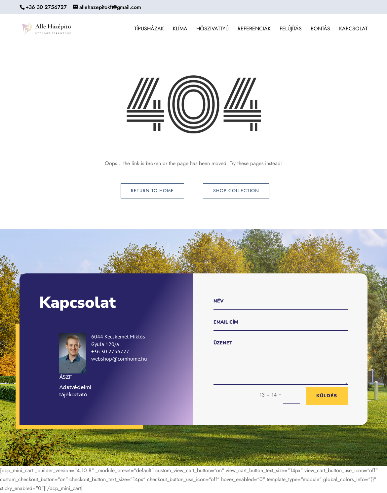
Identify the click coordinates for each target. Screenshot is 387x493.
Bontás (320, 29)
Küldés (326, 396)
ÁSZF (65, 377)
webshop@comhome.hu (119, 358)
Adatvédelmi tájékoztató (75, 391)
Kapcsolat (353, 29)
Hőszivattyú (212, 29)
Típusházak (149, 29)
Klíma (180, 29)
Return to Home (152, 190)
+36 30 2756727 (46, 7)
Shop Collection (236, 190)
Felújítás (291, 29)
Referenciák (254, 29)
